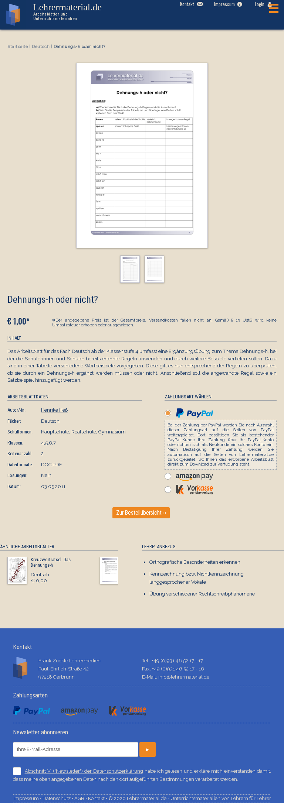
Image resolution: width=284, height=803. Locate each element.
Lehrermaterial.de (73, 12)
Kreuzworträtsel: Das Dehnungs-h (51, 562)
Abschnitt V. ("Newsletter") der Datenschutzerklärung (84, 771)
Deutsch (41, 46)
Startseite (17, 46)
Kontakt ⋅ (98, 798)
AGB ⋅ (81, 798)
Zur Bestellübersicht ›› (141, 512)
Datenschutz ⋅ (58, 798)
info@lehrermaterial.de (183, 677)
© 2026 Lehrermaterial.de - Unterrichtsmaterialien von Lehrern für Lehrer (189, 798)
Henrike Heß (54, 410)
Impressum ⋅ (28, 798)
